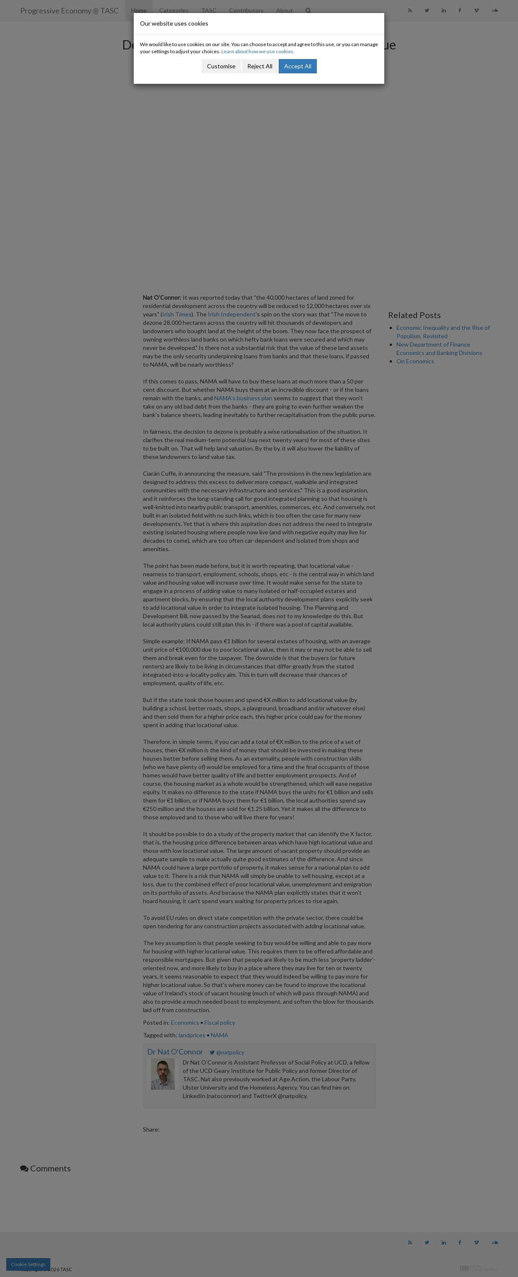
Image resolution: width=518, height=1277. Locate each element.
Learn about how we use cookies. (258, 51)
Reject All (259, 66)
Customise (221, 66)
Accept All (297, 66)
